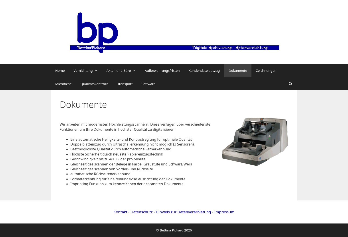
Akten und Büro (123, 70)
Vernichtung (88, 70)
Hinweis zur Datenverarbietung (183, 211)
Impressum (224, 211)
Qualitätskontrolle (95, 84)
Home (60, 70)
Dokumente (238, 70)
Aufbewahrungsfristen (162, 70)
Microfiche (63, 84)
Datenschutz (141, 211)
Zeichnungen (266, 70)
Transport (124, 84)
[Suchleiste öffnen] (290, 83)
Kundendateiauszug (204, 70)
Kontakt (121, 211)
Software (148, 84)
